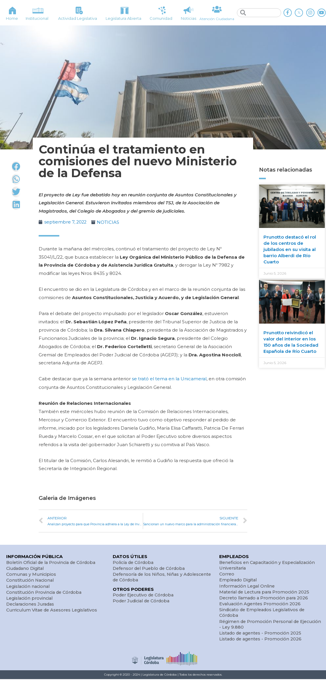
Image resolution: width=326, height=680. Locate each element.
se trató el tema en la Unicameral (169, 378)
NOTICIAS (109, 222)
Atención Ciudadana (217, 18)
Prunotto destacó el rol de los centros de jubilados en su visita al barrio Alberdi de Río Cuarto (289, 249)
